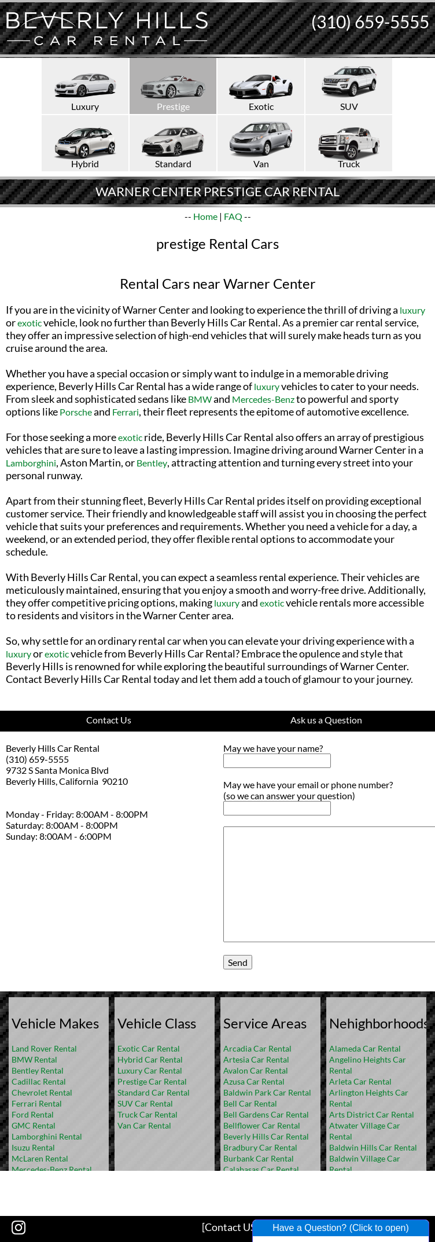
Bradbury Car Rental (260, 1147)
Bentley (152, 462)
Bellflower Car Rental (261, 1125)
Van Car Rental (144, 1125)
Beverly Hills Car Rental (266, 1136)
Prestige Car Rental (152, 1081)
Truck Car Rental (147, 1114)
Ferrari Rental (37, 1103)
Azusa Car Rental (254, 1081)
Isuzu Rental (33, 1147)
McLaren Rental (40, 1158)
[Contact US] (230, 1227)
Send (238, 962)
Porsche (76, 411)
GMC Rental (34, 1125)
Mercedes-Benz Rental (52, 1169)
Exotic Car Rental (148, 1048)
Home (205, 216)
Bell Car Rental (250, 1103)
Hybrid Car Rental (150, 1059)
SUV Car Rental (145, 1103)
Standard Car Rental (153, 1092)
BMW (200, 399)
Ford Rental (33, 1114)
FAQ (233, 216)
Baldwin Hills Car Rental (373, 1147)
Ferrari (125, 411)
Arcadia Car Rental (257, 1048)
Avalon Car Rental (255, 1070)
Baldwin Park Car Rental (267, 1092)
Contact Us (108, 719)
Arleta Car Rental (360, 1081)
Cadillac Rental (39, 1081)
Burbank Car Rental (258, 1158)
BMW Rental (34, 1059)
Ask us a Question (326, 719)
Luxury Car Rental (149, 1070)
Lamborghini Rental (47, 1136)
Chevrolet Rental (42, 1092)
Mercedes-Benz (263, 399)
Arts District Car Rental (371, 1114)
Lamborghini (31, 462)
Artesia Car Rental (256, 1059)
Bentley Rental (38, 1070)
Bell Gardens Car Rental (266, 1114)
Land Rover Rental (44, 1048)
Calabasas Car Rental (261, 1169)
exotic (29, 322)
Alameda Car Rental (365, 1048)
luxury (412, 309)
